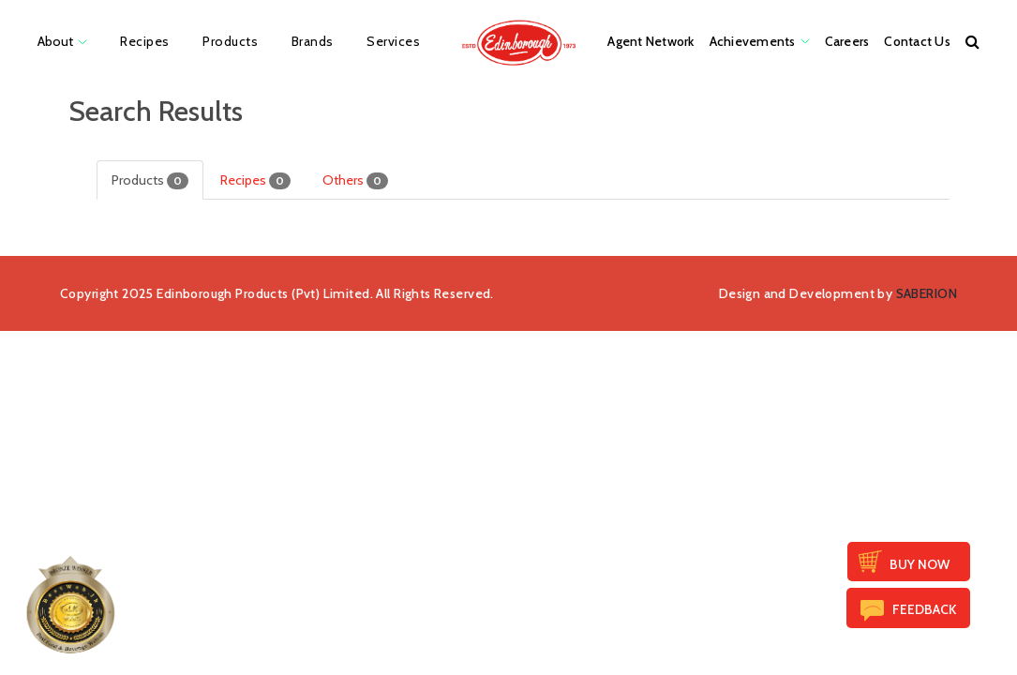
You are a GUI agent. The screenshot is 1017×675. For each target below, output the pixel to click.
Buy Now (920, 564)
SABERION (926, 293)
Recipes (255, 180)
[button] (972, 41)
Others (355, 180)
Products (150, 180)
